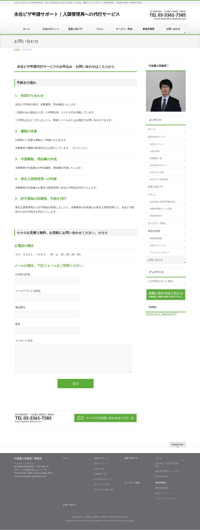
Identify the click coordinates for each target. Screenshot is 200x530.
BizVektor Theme (100, 521)
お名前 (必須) (75, 279)
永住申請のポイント (159, 165)
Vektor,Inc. (117, 521)
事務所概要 (154, 231)
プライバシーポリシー (160, 252)
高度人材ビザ (155, 186)
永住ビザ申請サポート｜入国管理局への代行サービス (67, 14)
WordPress (83, 521)
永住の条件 (155, 151)
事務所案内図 (156, 238)
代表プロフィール (158, 245)
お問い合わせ (155, 259)
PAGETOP (177, 445)
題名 (75, 329)
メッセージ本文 (75, 360)
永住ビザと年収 (157, 172)
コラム (151, 194)
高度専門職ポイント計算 (161, 209)
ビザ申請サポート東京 (160, 281)
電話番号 (75, 312)
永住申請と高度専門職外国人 (163, 202)
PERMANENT (156, 216)
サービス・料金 (156, 223)
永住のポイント (156, 136)
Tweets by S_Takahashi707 (161, 314)
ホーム (151, 128)
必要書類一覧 (156, 158)
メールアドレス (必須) (75, 295)
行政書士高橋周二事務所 (96, 517)
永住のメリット (157, 144)
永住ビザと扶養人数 (159, 179)
